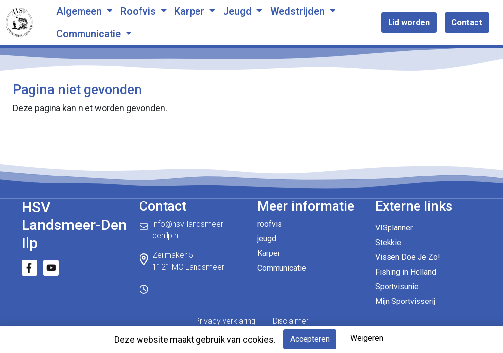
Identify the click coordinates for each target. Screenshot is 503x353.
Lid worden (409, 22)
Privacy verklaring (225, 321)
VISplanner (394, 227)
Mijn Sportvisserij (405, 301)
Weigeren (366, 338)
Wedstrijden (298, 11)
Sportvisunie (397, 286)
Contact (466, 22)
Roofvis (139, 11)
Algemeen (80, 11)
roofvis (269, 223)
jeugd (266, 238)
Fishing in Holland (405, 272)
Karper (190, 11)
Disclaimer (290, 321)
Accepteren (310, 339)
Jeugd (238, 11)
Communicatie (89, 34)
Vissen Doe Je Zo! (407, 257)
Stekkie (388, 242)
